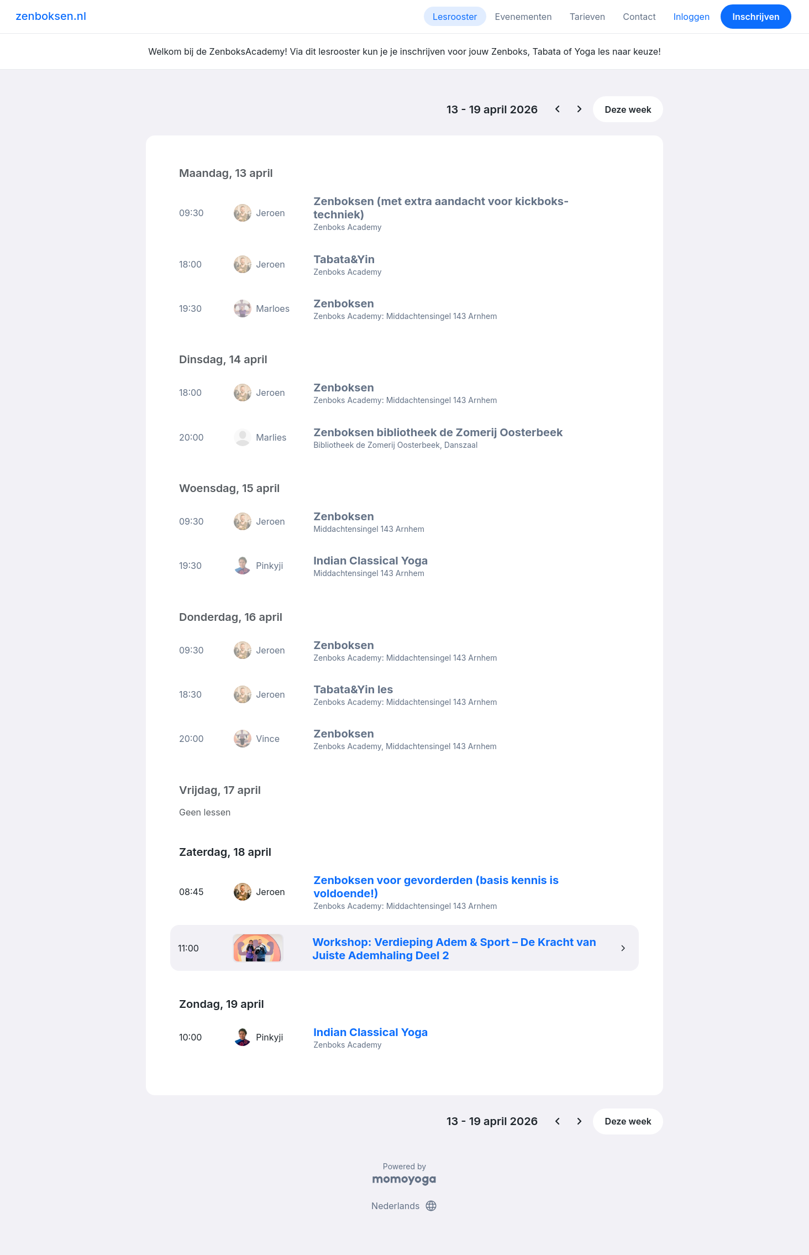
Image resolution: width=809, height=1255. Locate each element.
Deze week (628, 109)
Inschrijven (756, 16)
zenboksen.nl (50, 16)
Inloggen (692, 16)
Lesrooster (455, 16)
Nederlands (404, 1204)
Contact (639, 16)
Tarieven (588, 16)
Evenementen (523, 16)
